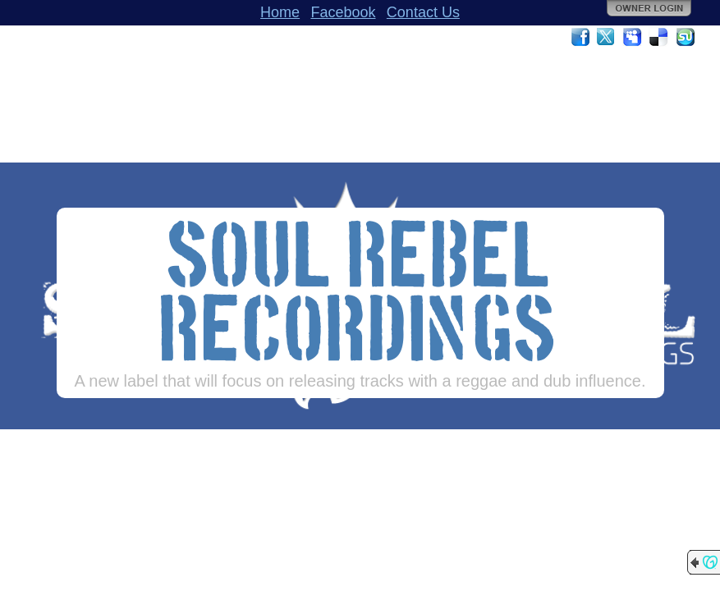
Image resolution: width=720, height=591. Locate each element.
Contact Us (423, 12)
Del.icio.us (659, 36)
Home (280, 12)
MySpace (632, 36)
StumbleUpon (685, 36)
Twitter (606, 36)
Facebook (342, 12)
